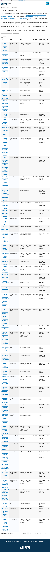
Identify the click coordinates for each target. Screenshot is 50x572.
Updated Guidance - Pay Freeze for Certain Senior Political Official (5, 122)
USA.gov (36, 541)
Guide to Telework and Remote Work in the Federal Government (5, 248)
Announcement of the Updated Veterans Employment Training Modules (5, 446)
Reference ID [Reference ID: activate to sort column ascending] (35, 40)
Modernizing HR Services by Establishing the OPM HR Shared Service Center (5, 62)
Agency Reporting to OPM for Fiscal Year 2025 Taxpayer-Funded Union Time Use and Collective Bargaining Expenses (5, 194)
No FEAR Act (16, 541)
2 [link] (30, 533)
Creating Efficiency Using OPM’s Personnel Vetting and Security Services (5, 80)
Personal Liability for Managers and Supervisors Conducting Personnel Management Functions (5, 381)
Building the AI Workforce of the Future (5, 327)
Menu (47, 3)
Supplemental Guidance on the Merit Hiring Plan (5, 90)
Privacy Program (31, 541)
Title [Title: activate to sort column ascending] (2, 39)
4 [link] (35, 533)
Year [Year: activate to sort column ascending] (48, 39)
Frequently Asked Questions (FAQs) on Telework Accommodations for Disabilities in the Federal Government (5, 131)
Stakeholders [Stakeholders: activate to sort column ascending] (42, 39)
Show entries (5, 37)
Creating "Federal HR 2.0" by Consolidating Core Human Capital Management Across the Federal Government (5, 338)
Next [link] (46, 533)
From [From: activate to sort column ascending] (21, 39)
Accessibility (41, 541)
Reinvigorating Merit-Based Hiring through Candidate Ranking (5, 213)
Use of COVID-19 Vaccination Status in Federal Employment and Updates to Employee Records (5, 513)
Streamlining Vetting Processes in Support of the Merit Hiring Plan (5, 70)
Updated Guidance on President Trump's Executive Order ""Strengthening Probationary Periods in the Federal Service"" (5, 525)
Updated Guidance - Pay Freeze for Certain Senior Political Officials (5, 269)
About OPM (8, 541)
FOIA (12, 541)
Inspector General (23, 541)
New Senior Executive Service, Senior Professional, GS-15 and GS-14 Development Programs (5, 391)
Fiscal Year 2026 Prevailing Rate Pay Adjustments (5, 276)
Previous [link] (24, 533)
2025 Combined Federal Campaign (5, 474)
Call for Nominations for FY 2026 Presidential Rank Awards (5, 221)
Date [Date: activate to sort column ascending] (11, 39)
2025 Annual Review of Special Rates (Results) (5, 282)
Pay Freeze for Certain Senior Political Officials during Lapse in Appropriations (5, 438)
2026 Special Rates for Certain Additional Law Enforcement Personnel (5, 205)
